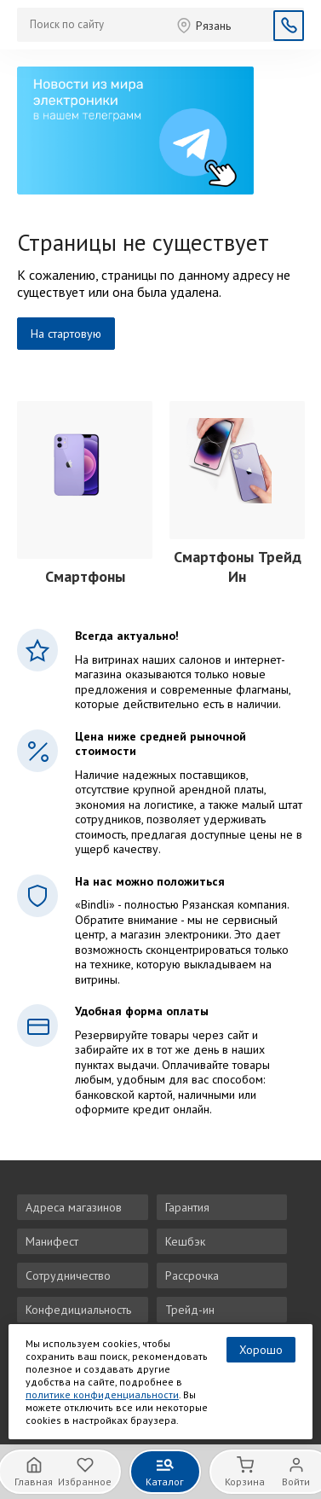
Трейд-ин (190, 1309)
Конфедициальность (78, 1309)
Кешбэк (185, 1241)
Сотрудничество (68, 1275)
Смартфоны (85, 576)
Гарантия (187, 1207)
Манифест (52, 1241)
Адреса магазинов (74, 1207)
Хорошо (261, 1349)
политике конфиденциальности (102, 1394)
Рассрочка (192, 1275)
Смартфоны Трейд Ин (237, 566)
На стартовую (66, 333)
